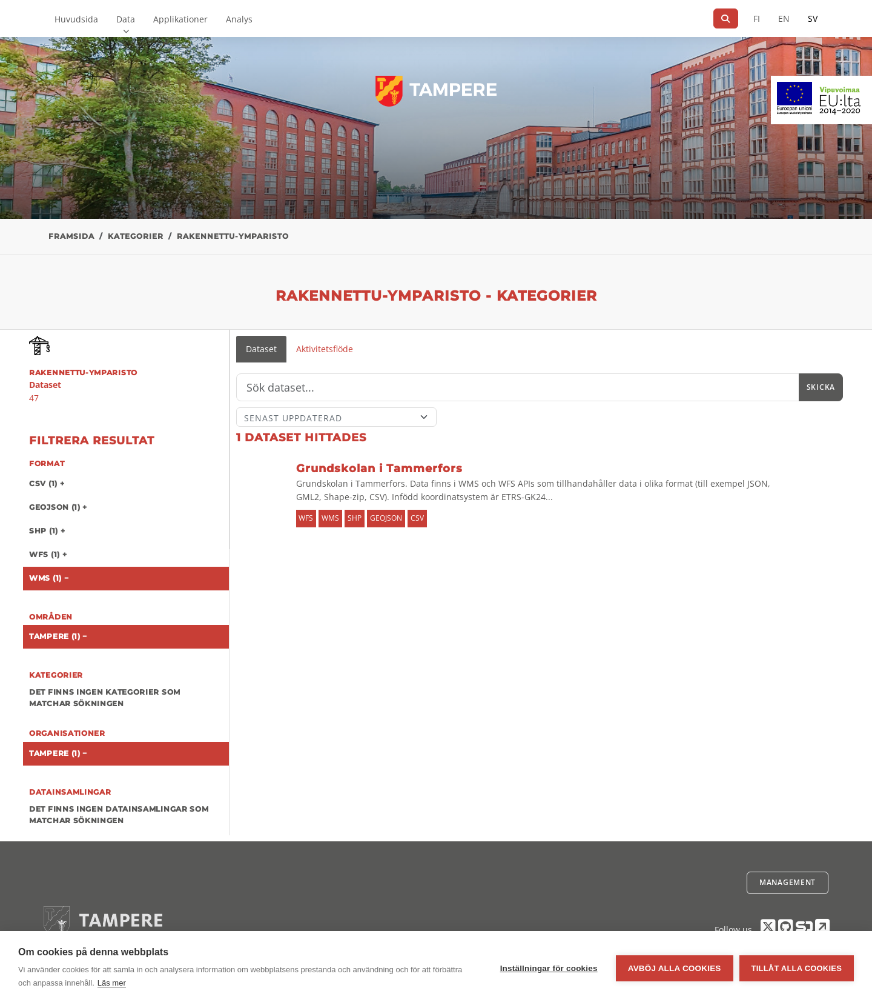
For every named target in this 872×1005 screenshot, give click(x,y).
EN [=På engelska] (784, 18)
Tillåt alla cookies (796, 968)
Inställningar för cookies (549, 968)
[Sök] (725, 18)
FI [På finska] (756, 18)
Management (787, 882)
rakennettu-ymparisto (233, 236)
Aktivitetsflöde (324, 349)
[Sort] (336, 417)
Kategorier (136, 236)
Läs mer (111, 982)
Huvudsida (76, 19)
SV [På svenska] (813, 18)
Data (125, 19)
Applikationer (180, 19)
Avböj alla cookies (674, 968)
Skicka (821, 387)
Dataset (261, 349)
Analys (239, 19)
